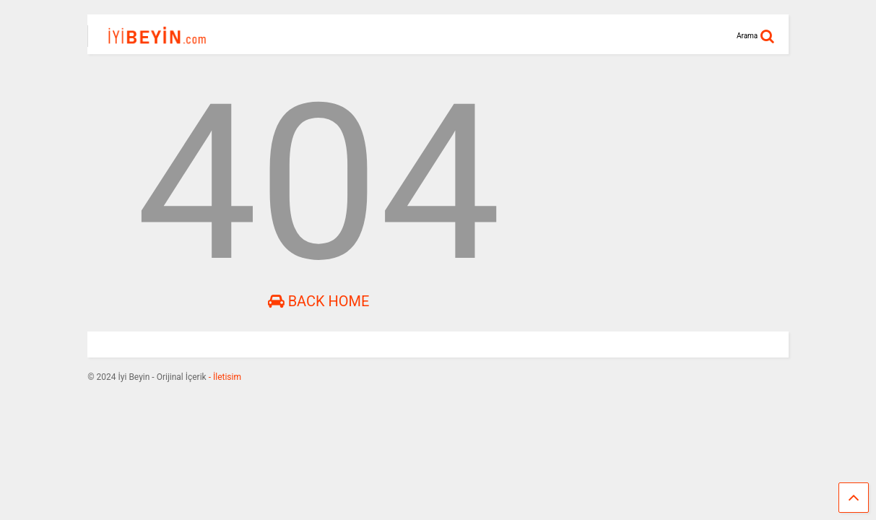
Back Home (319, 301)
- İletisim (224, 377)
